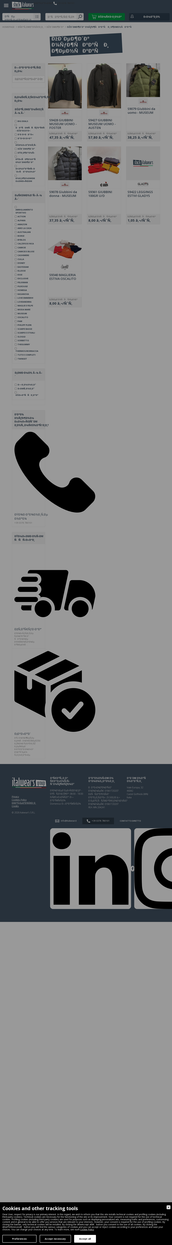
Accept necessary (55, 1238)
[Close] (168, 1207)
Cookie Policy (87, 1229)
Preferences (19, 1238)
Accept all (85, 1238)
